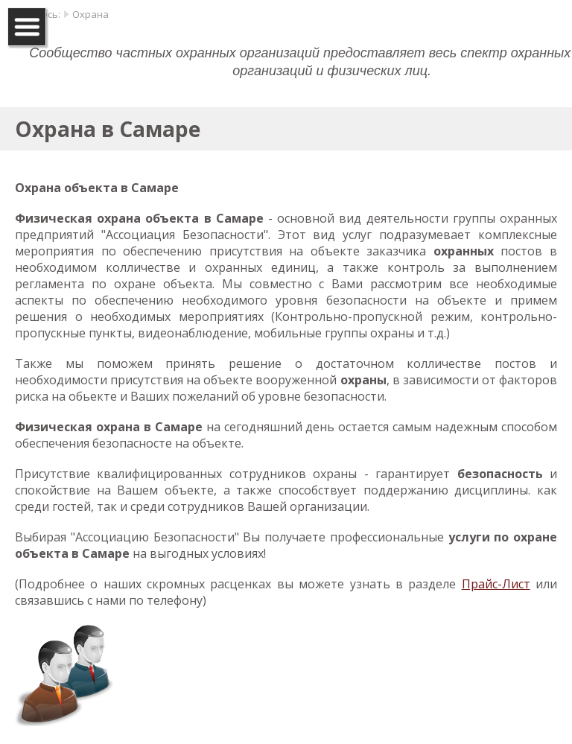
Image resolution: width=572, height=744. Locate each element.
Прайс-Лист (496, 584)
